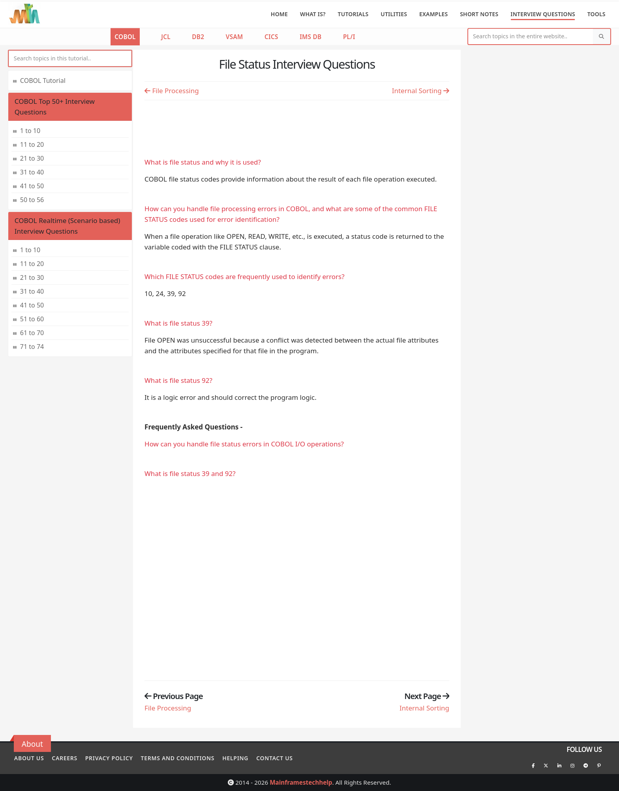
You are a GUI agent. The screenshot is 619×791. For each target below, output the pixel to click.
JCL (166, 37)
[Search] (601, 36)
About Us (29, 757)
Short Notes (479, 14)
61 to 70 (32, 332)
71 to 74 (32, 346)
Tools (596, 14)
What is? (313, 14)
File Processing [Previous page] (171, 90)
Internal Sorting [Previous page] (420, 90)
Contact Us (292, 757)
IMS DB (310, 37)
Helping (249, 757)
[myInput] (70, 59)
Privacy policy (116, 757)
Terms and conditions (188, 757)
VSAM (234, 37)
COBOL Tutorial (43, 80)
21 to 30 (32, 158)
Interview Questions (542, 14)
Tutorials (353, 14)
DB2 (198, 37)
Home (279, 14)
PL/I (349, 37)
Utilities (394, 14)
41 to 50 (32, 186)
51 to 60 (32, 319)
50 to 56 (32, 199)
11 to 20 (32, 144)
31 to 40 (32, 172)
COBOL (124, 37)
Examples (433, 14)
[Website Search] (530, 36)
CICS (271, 37)
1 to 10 (30, 130)
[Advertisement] (297, 126)
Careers (68, 757)
